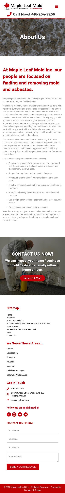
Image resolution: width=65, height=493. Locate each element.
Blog (9, 332)
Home (9, 315)
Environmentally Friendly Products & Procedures (28, 323)
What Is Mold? (13, 326)
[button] (32, 278)
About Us (11, 318)
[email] (33, 439)
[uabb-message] (33, 457)
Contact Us (12, 335)
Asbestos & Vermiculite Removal (21, 329)
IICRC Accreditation (15, 320)
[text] (33, 430)
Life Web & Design (32, 490)
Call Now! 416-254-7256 (34, 14)
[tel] (33, 447)
